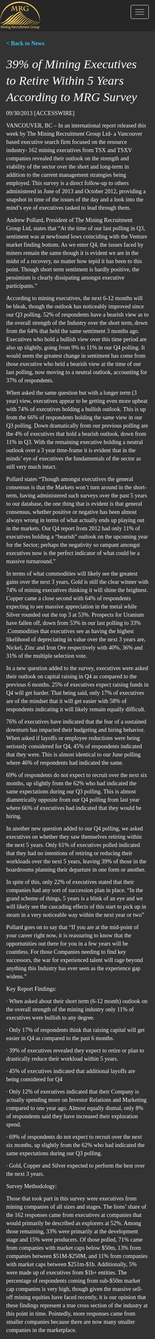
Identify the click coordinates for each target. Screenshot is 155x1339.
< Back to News (25, 43)
